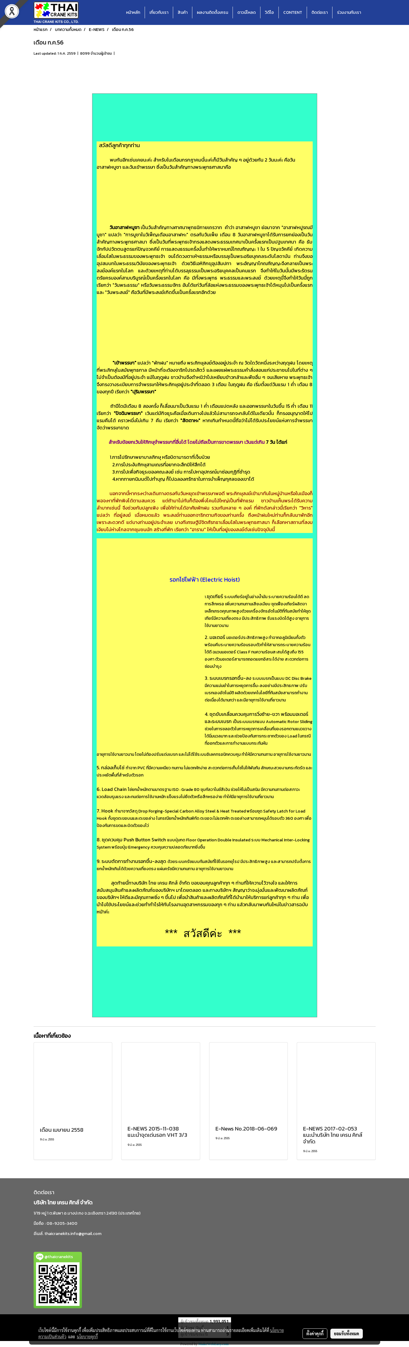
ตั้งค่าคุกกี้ (314, 1333)
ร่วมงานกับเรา (349, 12)
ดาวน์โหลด (246, 12)
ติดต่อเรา (319, 12)
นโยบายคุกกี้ (87, 1336)
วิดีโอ (269, 12)
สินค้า (183, 12)
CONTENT (292, 12)
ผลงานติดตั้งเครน (212, 12)
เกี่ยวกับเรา (158, 12)
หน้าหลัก (133, 12)
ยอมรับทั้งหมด (346, 1333)
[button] (370, 12)
